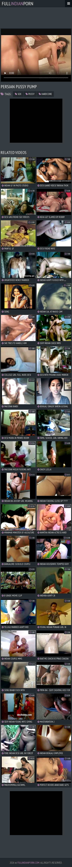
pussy (30, 94)
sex (18, 94)
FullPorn (17, 3)
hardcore (45, 94)
